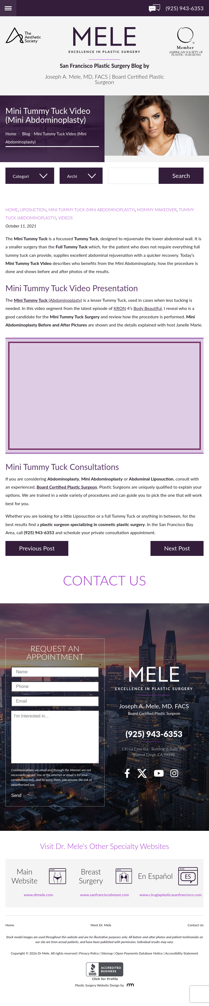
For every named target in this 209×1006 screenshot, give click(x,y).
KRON (119, 308)
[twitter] (145, 775)
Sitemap (107, 953)
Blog (26, 133)
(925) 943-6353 (153, 734)
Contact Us (196, 925)
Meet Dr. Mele (101, 925)
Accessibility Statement (181, 953)
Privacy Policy (89, 953)
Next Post (177, 548)
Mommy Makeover (157, 209)
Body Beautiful (147, 308)
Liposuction (33, 209)
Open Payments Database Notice (139, 953)
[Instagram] (177, 775)
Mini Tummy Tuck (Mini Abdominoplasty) (91, 209)
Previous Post (37, 548)
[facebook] (130, 775)
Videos (65, 217)
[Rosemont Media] (129, 985)
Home (10, 133)
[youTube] (161, 775)
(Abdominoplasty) (48, 300)
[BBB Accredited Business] (104, 971)
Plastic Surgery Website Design (97, 985)
